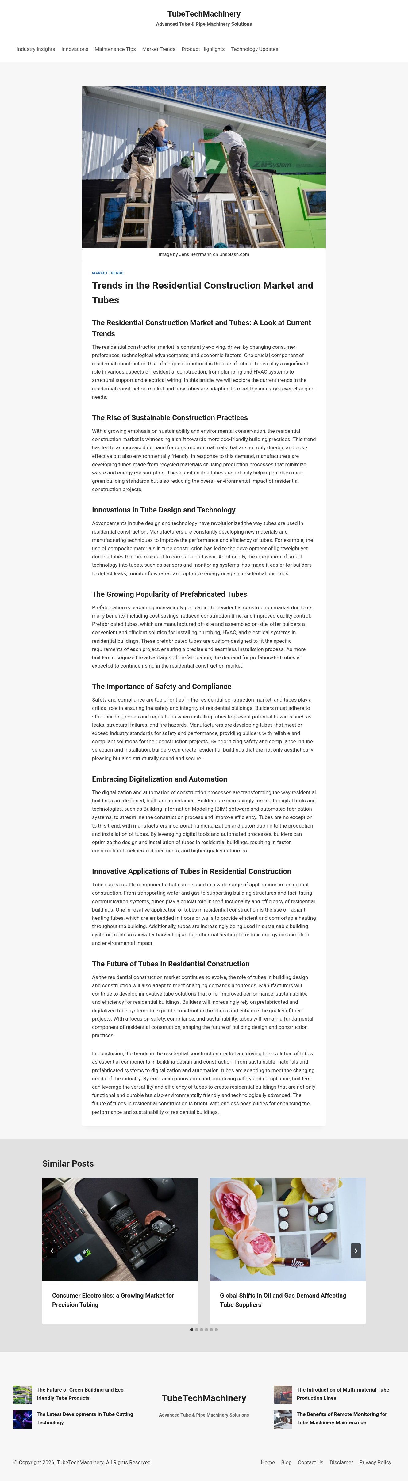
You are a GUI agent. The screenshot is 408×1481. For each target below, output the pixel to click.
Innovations (74, 49)
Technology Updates (254, 49)
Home (268, 1462)
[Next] (356, 1250)
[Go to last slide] (52, 1250)
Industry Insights (36, 49)
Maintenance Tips (115, 49)
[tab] (191, 1329)
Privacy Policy (375, 1462)
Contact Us (310, 1462)
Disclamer (341, 1462)
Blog (286, 1462)
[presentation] (120, 1229)
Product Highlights (203, 49)
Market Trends (158, 49)
